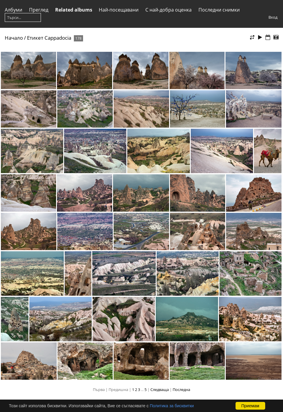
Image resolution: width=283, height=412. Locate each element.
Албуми (13, 10)
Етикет (35, 37)
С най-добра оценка (168, 10)
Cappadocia (57, 37)
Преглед (38, 10)
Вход (272, 17)
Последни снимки (219, 10)
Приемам (250, 405)
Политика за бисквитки (172, 405)
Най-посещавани (119, 10)
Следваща (159, 389)
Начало (14, 37)
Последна (181, 389)
